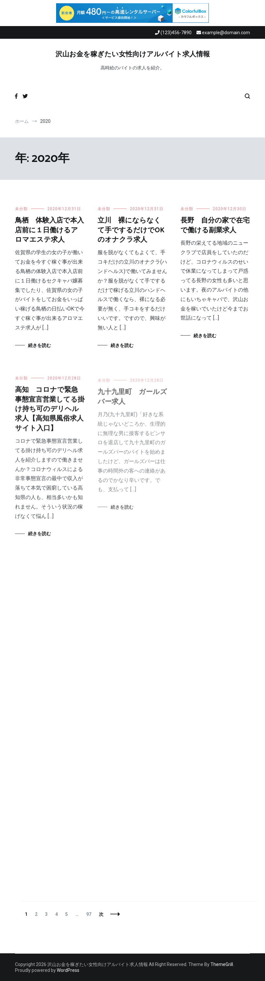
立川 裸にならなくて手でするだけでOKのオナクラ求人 (131, 230)
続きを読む (39, 345)
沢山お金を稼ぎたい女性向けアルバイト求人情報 (132, 54)
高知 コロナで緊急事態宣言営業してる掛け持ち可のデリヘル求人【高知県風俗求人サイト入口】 (50, 412)
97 (88, 914)
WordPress (68, 970)
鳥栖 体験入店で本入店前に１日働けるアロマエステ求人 (49, 230)
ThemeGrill (221, 964)
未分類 (21, 209)
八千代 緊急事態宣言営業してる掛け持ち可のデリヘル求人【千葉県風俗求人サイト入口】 (215, 400)
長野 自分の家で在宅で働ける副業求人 (215, 225)
